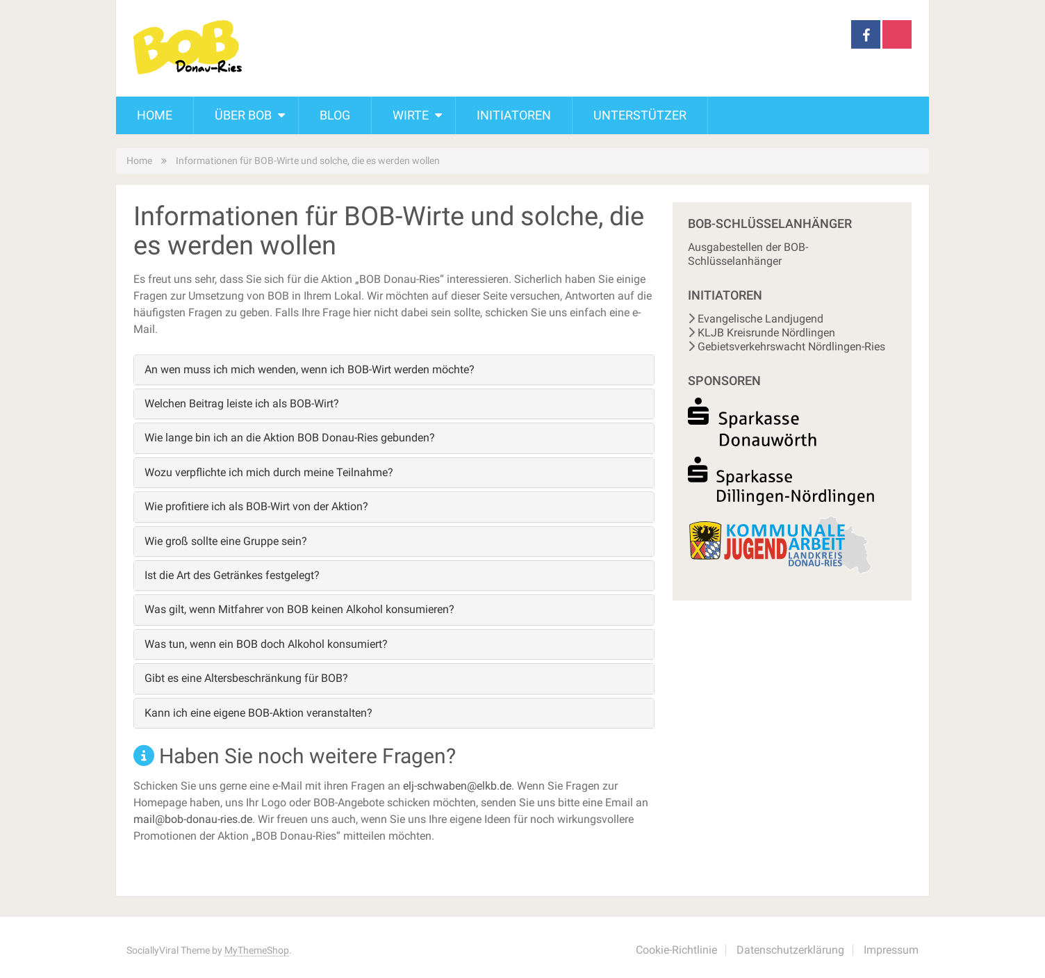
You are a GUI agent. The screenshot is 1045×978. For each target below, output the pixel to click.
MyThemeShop (256, 950)
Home (154, 115)
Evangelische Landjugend (760, 318)
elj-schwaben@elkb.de (457, 785)
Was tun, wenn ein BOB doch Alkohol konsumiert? (266, 644)
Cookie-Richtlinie (676, 949)
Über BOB (243, 115)
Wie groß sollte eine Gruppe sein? (226, 541)
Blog (335, 115)
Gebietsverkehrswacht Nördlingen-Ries (791, 346)
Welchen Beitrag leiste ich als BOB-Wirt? (242, 403)
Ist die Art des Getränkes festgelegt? (232, 575)
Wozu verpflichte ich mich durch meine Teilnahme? (269, 472)
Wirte (411, 115)
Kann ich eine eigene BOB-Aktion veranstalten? (258, 712)
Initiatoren (514, 115)
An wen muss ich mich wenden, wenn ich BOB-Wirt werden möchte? (310, 369)
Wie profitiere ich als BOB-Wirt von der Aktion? (256, 506)
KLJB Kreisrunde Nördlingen (766, 332)
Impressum (891, 949)
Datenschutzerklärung (790, 949)
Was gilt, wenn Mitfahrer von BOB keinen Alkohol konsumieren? (299, 609)
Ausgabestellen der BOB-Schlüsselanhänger (748, 254)
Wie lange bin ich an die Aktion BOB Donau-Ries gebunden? (290, 437)
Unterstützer (639, 115)
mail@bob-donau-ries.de (192, 819)
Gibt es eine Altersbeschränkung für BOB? (246, 678)
